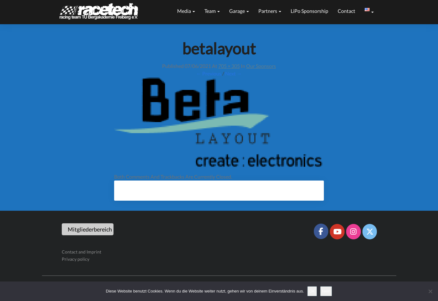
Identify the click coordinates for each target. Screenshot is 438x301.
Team (212, 11)
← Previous (208, 73)
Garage (239, 11)
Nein (326, 291)
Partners (269, 11)
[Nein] (430, 291)
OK (312, 291)
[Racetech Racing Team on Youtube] (337, 231)
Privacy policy (75, 259)
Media (186, 11)
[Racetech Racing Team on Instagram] (353, 231)
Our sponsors (261, 66)
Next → (233, 73)
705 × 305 (229, 66)
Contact (346, 11)
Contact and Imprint (81, 251)
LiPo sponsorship (309, 11)
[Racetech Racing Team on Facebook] (321, 231)
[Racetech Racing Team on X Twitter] (369, 231)
